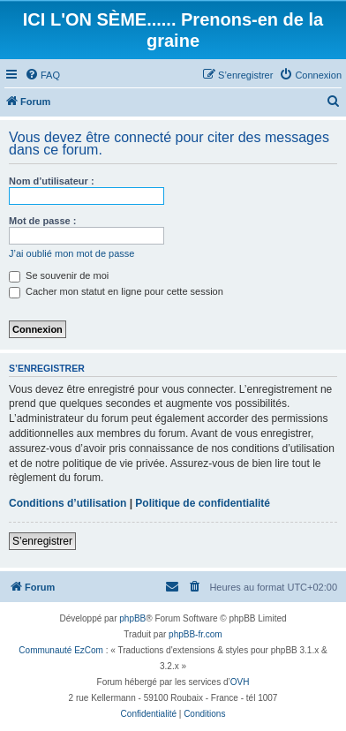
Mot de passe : (42, 220)
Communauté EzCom (61, 650)
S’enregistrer (42, 541)
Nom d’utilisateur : (51, 181)
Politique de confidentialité (202, 503)
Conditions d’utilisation (67, 503)
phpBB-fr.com (195, 634)
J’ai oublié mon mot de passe (71, 253)
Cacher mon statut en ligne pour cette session (116, 291)
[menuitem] (42, 75)
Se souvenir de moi (59, 275)
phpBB (132, 618)
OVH (240, 682)
